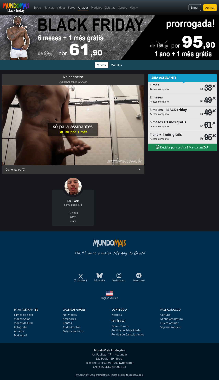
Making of (20, 335)
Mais (133, 7)
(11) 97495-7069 (108, 363)
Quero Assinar (169, 323)
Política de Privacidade (126, 330)
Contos (122, 7)
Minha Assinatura (171, 319)
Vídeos (61, 7)
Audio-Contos (71, 327)
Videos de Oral (23, 323)
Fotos (71, 7)
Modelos (96, 7)
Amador (83, 7)
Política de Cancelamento (128, 334)
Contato (165, 315)
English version (109, 298)
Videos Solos (22, 319)
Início (37, 7)
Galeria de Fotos (73, 331)
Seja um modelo (170, 327)
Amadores (69, 319)
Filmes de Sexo (23, 315)
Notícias (49, 7)
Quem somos (120, 326)
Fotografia (20, 327)
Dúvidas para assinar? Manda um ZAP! (182, 147)
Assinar (210, 7)
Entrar (195, 7)
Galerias (110, 7)
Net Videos (70, 315)
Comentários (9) (15, 169)
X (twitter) (80, 279)
